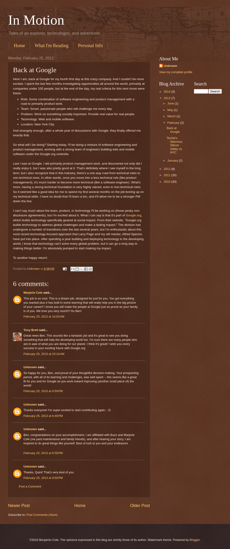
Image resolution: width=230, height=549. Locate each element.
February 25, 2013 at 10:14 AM (43, 354)
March (171, 116)
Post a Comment (30, 486)
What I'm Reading (52, 45)
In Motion (36, 20)
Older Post (140, 505)
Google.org (133, 215)
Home (19, 45)
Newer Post (19, 505)
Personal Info (90, 45)
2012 (167, 169)
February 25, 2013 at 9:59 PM (43, 478)
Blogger (195, 540)
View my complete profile (175, 72)
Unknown (30, 367)
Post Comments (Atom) (42, 515)
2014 (167, 91)
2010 (167, 181)
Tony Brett (30, 330)
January (173, 160)
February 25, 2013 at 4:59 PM (43, 391)
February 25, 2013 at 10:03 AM (43, 316)
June (171, 103)
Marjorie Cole (33, 292)
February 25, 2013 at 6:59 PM (43, 453)
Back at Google (173, 129)
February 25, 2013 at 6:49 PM (43, 416)
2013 (167, 98)
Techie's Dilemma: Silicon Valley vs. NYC (175, 145)
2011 (167, 175)
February (173, 122)
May (170, 110)
